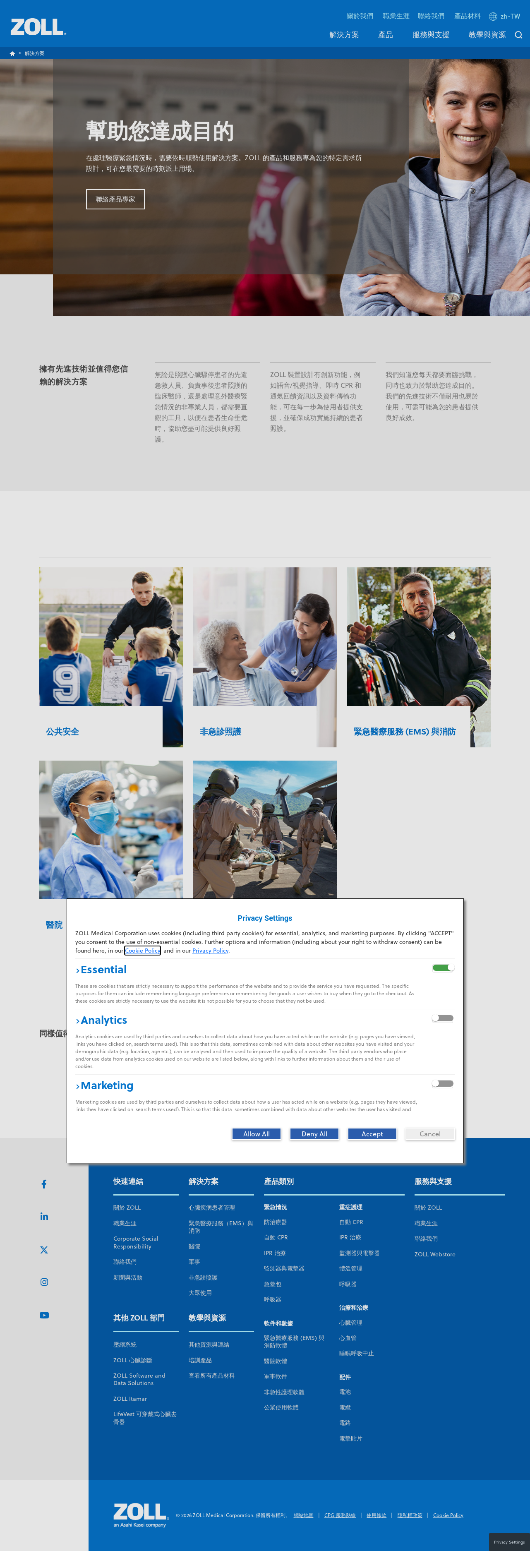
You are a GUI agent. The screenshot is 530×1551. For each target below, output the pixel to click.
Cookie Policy (142, 950)
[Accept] (372, 1134)
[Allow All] (256, 1134)
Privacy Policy (210, 950)
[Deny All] (314, 1134)
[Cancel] (430, 1134)
